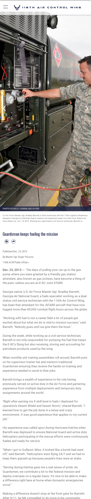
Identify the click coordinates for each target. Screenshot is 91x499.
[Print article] (6, 241)
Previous (4, 108)
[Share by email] (13, 241)
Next (86, 108)
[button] (6, 7)
